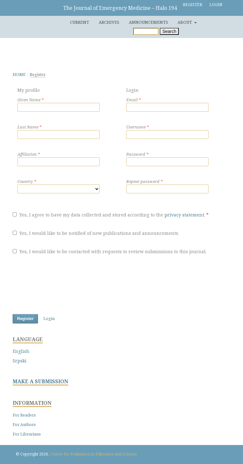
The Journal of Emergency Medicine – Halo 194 (120, 7)
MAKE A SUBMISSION (40, 381)
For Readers (24, 415)
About (185, 22)
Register (192, 4)
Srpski (20, 361)
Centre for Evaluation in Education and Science (93, 454)
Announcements (148, 22)
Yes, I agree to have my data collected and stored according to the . (111, 215)
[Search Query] (146, 31)
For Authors (24, 424)
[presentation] (61, 285)
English (21, 351)
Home (19, 74)
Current (79, 22)
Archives (109, 22)
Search (169, 31)
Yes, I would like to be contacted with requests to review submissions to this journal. (110, 251)
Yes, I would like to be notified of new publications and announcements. (96, 233)
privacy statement (184, 215)
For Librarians (27, 434)
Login (215, 4)
